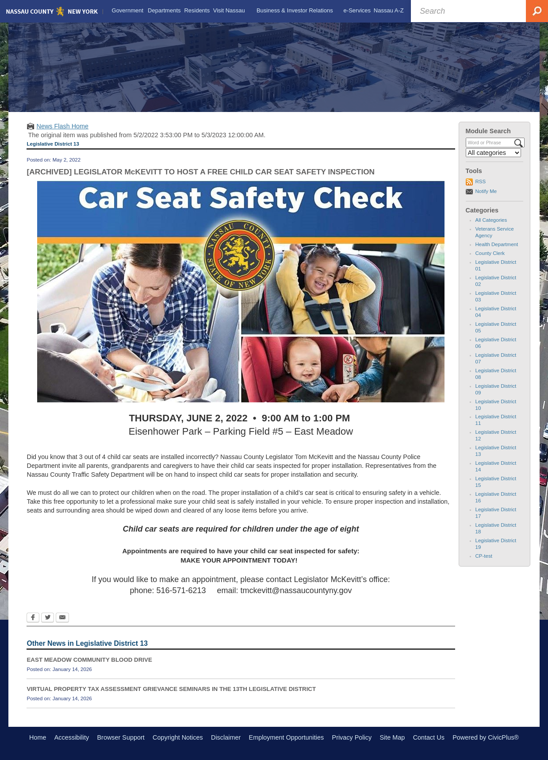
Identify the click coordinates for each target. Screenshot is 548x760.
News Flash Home (62, 126)
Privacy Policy (352, 737)
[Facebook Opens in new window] (33, 618)
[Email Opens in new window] (62, 618)
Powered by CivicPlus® (485, 737)
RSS (480, 181)
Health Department (496, 244)
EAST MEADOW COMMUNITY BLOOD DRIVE (89, 659)
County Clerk (490, 253)
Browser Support (121, 737)
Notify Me (486, 191)
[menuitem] (128, 10)
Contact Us (429, 737)
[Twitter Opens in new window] (47, 618)
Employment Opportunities (286, 737)
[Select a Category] (493, 152)
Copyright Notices (178, 737)
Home (37, 737)
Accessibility (71, 737)
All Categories (491, 220)
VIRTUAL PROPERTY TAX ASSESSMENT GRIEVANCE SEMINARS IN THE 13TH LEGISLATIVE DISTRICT (171, 689)
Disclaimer (226, 737)
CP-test (483, 556)
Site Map (392, 737)
